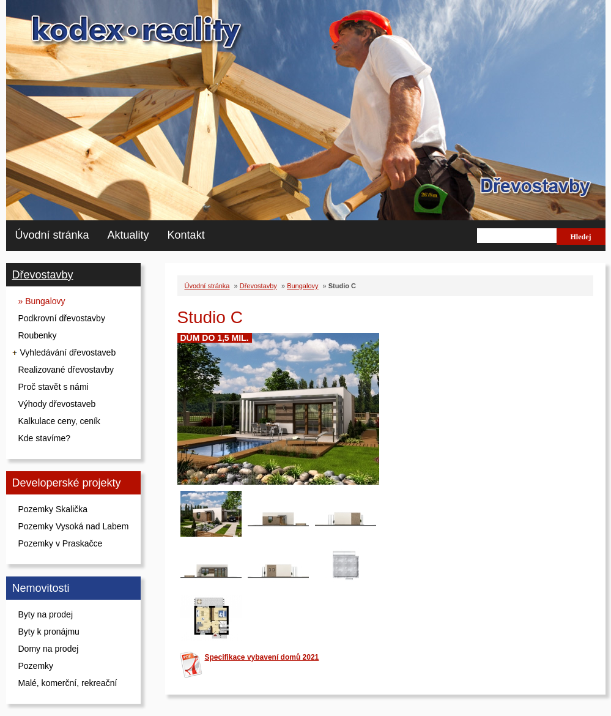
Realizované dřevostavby (66, 370)
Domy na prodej (48, 649)
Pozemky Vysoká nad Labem (73, 526)
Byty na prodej (45, 614)
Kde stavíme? (44, 438)
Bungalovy (302, 285)
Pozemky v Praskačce (60, 543)
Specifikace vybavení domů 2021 (262, 657)
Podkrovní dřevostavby (61, 318)
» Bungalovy (41, 301)
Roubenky (37, 335)
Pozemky (36, 666)
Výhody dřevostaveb (57, 404)
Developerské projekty (66, 483)
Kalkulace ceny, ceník (59, 421)
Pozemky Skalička (53, 509)
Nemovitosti (41, 588)
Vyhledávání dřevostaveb (68, 352)
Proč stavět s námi (53, 387)
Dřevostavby (42, 275)
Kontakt (186, 235)
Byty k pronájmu (49, 631)
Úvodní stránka (52, 235)
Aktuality (128, 235)
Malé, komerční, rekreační (67, 683)
